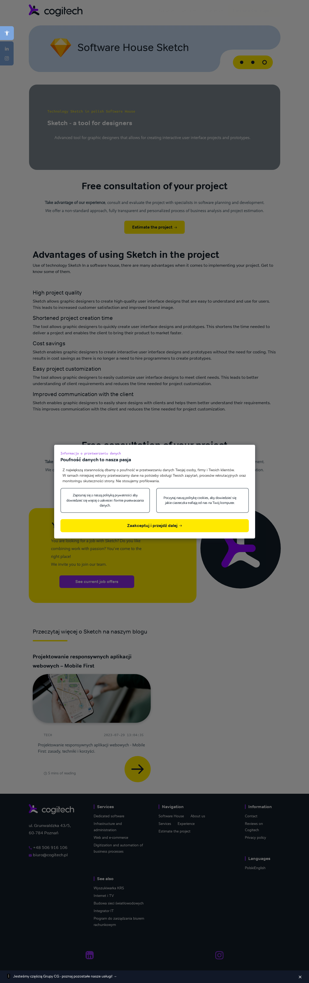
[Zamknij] (300, 976)
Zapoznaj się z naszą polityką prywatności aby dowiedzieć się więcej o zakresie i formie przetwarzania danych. (105, 500)
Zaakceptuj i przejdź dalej (154, 525)
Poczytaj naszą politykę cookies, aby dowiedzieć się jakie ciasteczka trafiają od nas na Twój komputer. (200, 500)
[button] (7, 33)
